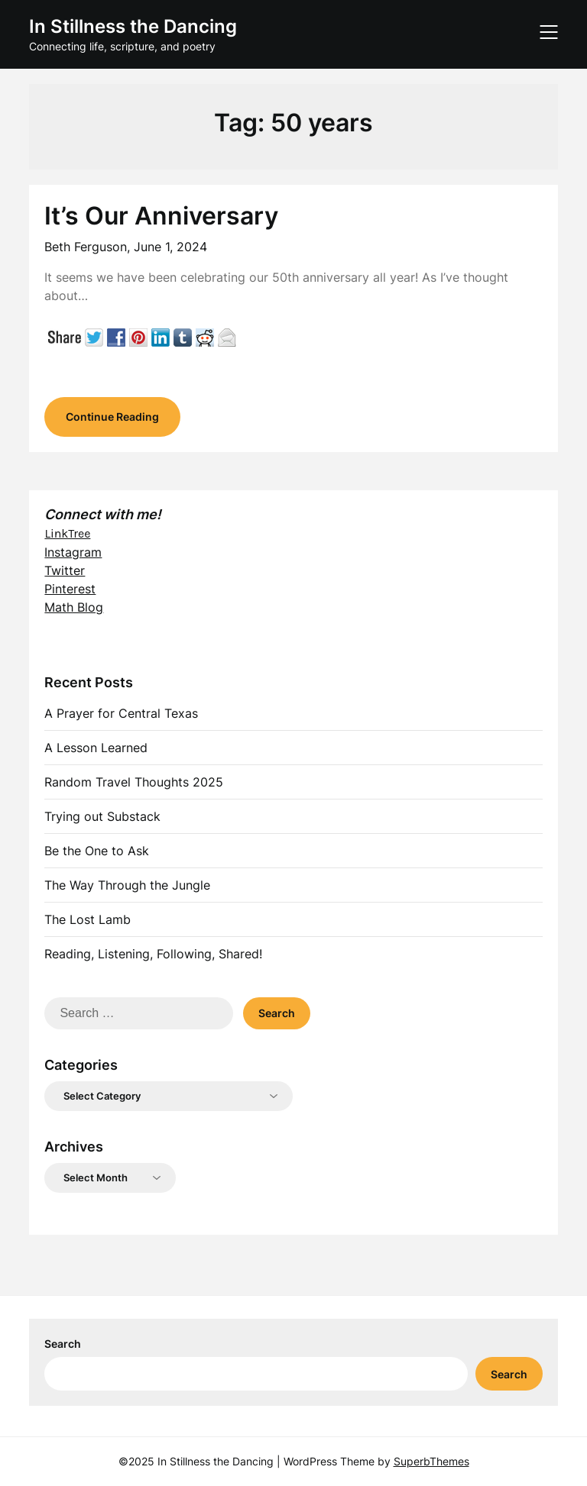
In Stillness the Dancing (133, 26)
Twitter (64, 570)
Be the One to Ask (96, 850)
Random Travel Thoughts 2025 (133, 782)
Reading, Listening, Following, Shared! (153, 953)
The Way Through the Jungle (127, 885)
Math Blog (73, 607)
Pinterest (70, 588)
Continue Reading (112, 416)
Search (62, 1343)
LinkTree (67, 533)
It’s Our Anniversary (161, 216)
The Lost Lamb (87, 919)
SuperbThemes (431, 1461)
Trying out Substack (102, 816)
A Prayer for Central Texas (121, 713)
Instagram (73, 552)
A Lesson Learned (96, 747)
